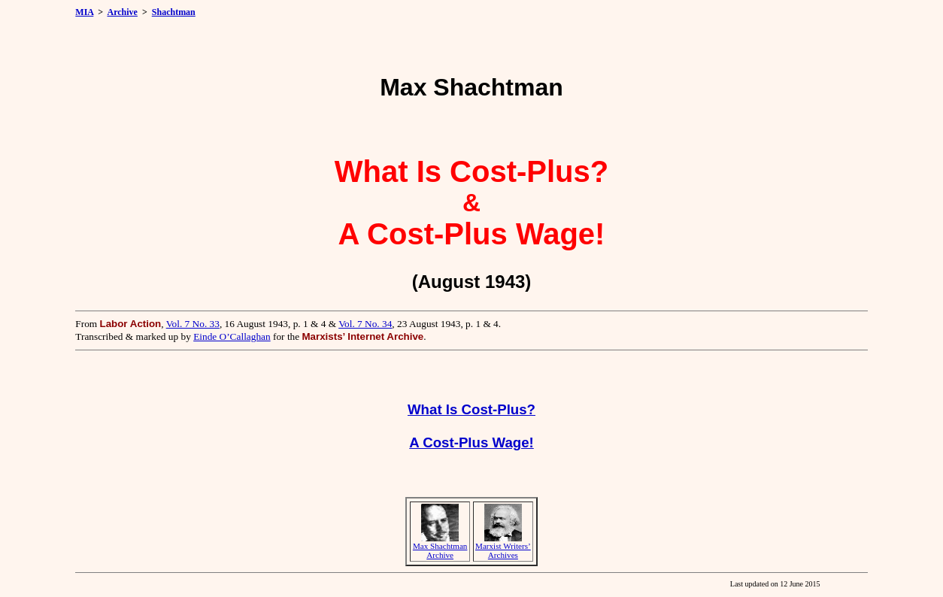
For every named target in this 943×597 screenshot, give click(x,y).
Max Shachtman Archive (440, 550)
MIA (84, 12)
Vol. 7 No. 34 (365, 323)
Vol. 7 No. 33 (193, 323)
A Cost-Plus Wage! (471, 442)
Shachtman (174, 12)
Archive (123, 12)
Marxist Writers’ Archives (503, 550)
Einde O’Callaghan (232, 336)
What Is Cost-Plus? (471, 409)
